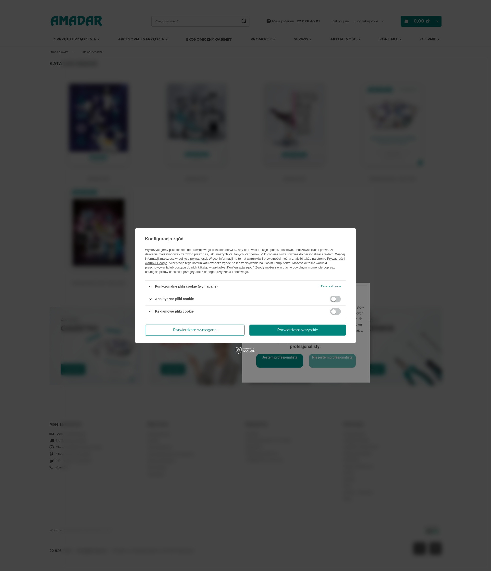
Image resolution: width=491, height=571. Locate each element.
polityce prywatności (193, 258)
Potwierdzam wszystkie (297, 330)
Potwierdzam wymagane (195, 330)
